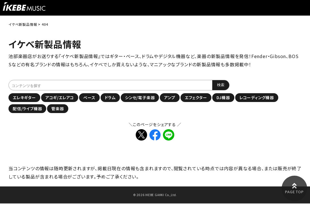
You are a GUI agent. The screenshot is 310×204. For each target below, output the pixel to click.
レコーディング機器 (256, 97)
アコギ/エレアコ (59, 97)
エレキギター (24, 97)
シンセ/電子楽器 (140, 97)
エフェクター (196, 97)
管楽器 (57, 108)
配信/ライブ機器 (27, 108)
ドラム (110, 97)
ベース (89, 97)
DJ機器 (223, 97)
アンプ (169, 97)
